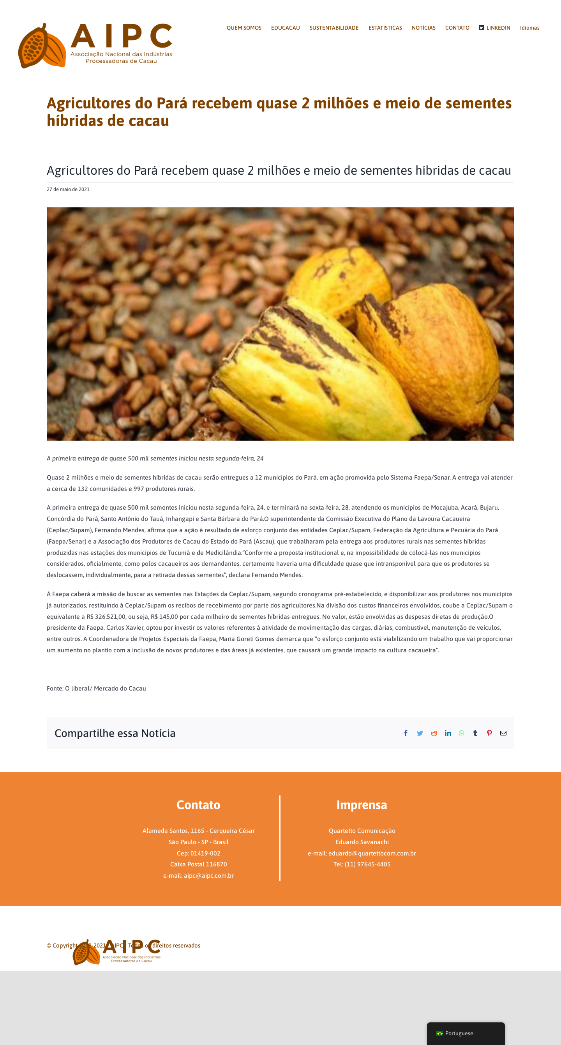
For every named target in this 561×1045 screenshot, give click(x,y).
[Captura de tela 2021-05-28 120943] (280, 324)
